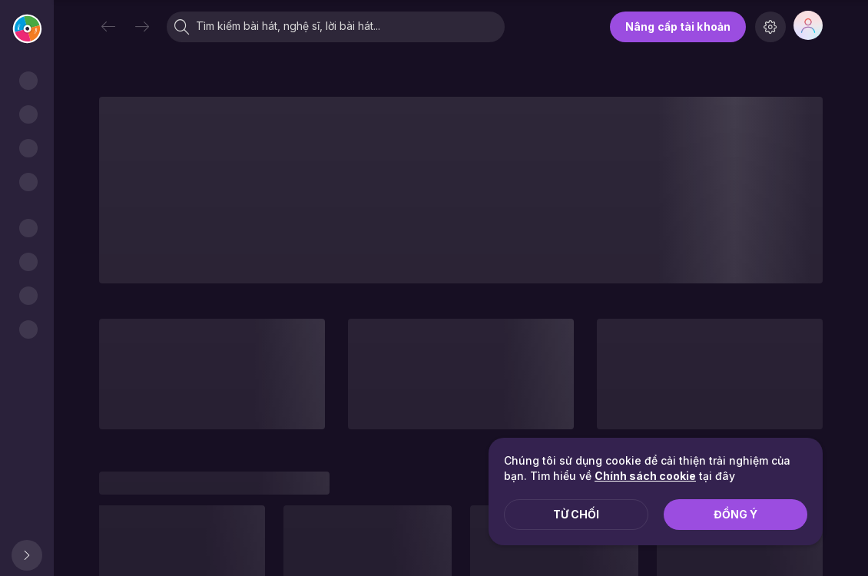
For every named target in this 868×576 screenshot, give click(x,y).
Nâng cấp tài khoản (678, 26)
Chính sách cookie (645, 475)
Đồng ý (735, 514)
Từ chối (576, 514)
